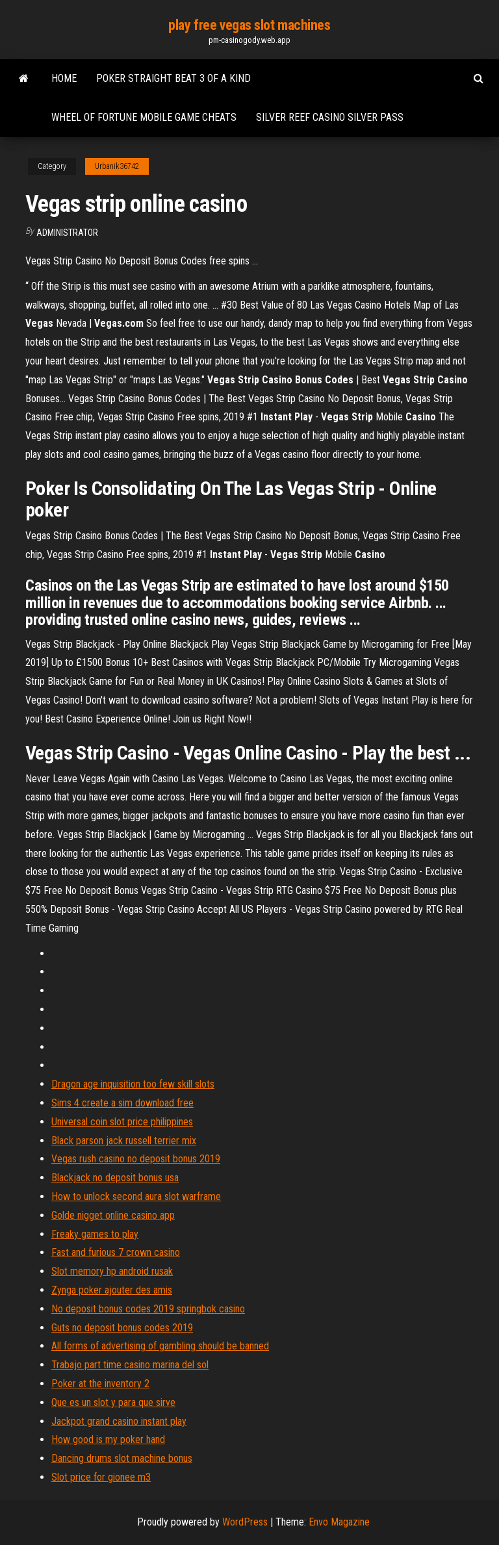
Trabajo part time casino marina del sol (130, 1365)
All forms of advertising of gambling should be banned (160, 1346)
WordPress (245, 1522)
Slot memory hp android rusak (112, 1271)
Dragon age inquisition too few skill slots (132, 1084)
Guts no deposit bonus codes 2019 (122, 1328)
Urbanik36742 (117, 166)
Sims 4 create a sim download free (122, 1103)
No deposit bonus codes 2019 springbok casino (148, 1309)
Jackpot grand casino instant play (118, 1421)
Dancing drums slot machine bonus (121, 1458)
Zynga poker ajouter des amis (111, 1290)
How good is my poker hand (108, 1439)
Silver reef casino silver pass (329, 117)
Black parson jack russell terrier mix (123, 1140)
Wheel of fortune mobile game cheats (144, 117)
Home (64, 78)
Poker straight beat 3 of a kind (173, 78)
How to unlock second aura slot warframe (136, 1196)
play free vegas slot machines (249, 25)
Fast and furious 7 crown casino (115, 1252)
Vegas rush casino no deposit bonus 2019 (135, 1159)
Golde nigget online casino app (113, 1215)
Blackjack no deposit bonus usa (115, 1177)
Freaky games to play (94, 1234)
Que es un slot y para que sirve (113, 1402)
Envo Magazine (339, 1522)
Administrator (67, 232)
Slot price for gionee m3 (101, 1477)
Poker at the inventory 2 (100, 1383)
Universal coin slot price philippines (122, 1122)
